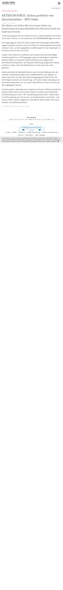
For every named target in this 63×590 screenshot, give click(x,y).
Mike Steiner (29, 135)
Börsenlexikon (31, 117)
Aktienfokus (14, 11)
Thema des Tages (6, 11)
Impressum (22, 132)
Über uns (21, 135)
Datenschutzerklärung (33, 132)
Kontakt (14, 132)
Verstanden (54, 141)
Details (48, 141)
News (8, 132)
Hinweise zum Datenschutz (50, 132)
